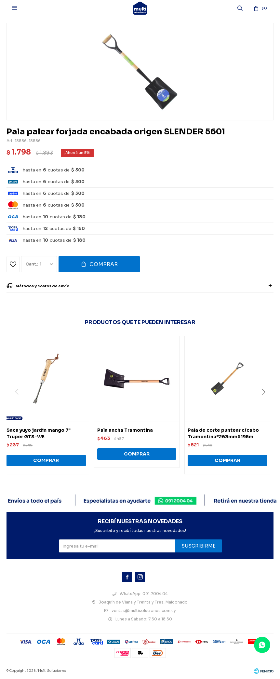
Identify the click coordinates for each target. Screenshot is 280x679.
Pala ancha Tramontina (125, 430)
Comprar (103, 264)
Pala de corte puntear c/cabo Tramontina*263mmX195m (223, 433)
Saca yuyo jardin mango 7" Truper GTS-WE (39, 433)
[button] (265, 405)
